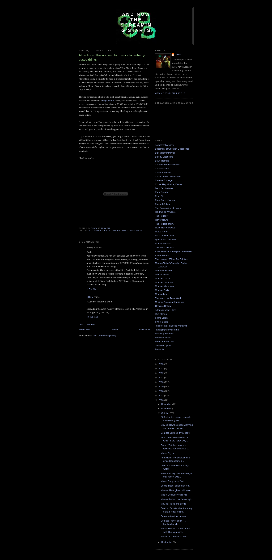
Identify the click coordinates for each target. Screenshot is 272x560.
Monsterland (161, 294)
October (165, 413)
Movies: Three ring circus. (173, 503)
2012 (161, 373)
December (166, 404)
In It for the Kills (163, 243)
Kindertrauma (162, 255)
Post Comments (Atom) (104, 335)
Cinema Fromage (163, 180)
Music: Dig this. (168, 453)
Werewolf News (163, 337)
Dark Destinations (164, 188)
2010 (161, 382)
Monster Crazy (162, 278)
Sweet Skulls (161, 321)
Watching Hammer (164, 333)
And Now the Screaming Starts (136, 22)
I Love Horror (161, 231)
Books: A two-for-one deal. (174, 516)
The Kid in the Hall (164, 247)
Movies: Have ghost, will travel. (176, 490)
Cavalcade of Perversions (168, 176)
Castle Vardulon (163, 172)
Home (115, 329)
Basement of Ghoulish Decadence (172, 148)
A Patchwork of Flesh (165, 310)
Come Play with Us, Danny (168, 184)
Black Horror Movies (165, 152)
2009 (161, 386)
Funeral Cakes (162, 204)
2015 (161, 364)
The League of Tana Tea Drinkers (171, 259)
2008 (161, 391)
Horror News (161, 220)
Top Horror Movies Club (167, 329)
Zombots (159, 349)
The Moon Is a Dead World (168, 298)
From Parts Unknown (165, 200)
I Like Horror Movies (165, 227)
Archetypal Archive (164, 145)
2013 (161, 368)
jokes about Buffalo (133, 231)
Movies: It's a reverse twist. (174, 536)
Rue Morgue (161, 314)
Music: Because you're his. (174, 494)
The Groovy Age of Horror (168, 208)
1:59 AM (91, 289)
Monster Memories (164, 286)
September (167, 542)
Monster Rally (162, 290)
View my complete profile (170, 93)
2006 (161, 400)
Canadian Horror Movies (167, 164)
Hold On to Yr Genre (165, 212)
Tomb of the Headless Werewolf (171, 325)
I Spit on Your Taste (165, 235)
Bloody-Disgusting (164, 156)
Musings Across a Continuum (169, 302)
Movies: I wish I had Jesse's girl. (177, 499)
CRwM (90, 297)
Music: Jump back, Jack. (173, 481)
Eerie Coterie (161, 192)
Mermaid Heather (163, 270)
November (166, 408)
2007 (161, 395)
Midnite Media (162, 274)
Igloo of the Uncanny (165, 239)
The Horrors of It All (165, 224)
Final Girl (159, 196)
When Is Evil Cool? (164, 341)
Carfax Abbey (162, 168)
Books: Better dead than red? (175, 485)
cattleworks (95, 231)
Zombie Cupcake (163, 345)
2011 (161, 377)
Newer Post (84, 329)
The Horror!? (161, 216)
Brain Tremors (162, 160)
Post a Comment (87, 324)
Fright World (108, 100)
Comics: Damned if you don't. (175, 433)
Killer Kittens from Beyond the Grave (173, 251)
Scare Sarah (161, 317)
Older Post (144, 329)
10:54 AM (92, 317)
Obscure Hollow (163, 306)
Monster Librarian (164, 282)
